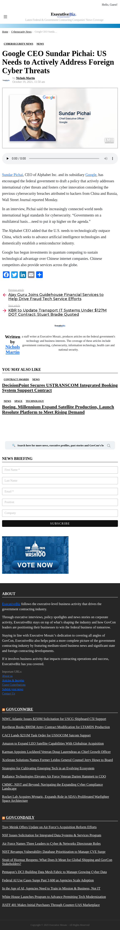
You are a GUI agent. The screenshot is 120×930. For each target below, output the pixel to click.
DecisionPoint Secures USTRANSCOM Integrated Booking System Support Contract (60, 388)
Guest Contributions (14, 684)
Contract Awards (16, 379)
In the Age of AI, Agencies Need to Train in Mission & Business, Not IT (51, 888)
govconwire (19, 709)
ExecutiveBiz (11, 604)
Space (18, 401)
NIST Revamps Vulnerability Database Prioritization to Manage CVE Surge (53, 852)
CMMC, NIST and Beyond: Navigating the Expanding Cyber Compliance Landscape (52, 786)
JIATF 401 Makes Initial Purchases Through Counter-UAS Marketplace (51, 905)
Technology (35, 401)
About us (7, 676)
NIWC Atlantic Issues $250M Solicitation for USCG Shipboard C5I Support (54, 719)
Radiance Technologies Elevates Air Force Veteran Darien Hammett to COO (54, 776)
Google (90, 175)
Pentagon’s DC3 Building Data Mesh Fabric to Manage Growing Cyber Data (54, 872)
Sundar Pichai (12, 175)
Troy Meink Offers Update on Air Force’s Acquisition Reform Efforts (49, 827)
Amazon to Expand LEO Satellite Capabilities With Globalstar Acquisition (53, 743)
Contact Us (8, 693)
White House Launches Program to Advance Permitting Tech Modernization (54, 897)
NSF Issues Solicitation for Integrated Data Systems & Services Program (51, 835)
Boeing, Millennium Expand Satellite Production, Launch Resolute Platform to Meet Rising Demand (58, 409)
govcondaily (20, 817)
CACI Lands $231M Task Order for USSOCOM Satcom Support (46, 735)
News (35, 379)
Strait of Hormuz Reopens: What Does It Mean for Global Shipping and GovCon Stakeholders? (57, 862)
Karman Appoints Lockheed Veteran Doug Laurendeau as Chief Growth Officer (56, 752)
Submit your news (12, 689)
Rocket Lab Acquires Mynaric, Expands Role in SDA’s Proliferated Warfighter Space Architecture (55, 798)
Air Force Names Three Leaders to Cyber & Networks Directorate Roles (51, 844)
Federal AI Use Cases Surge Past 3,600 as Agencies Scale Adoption (48, 880)
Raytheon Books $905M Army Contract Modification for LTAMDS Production (56, 727)
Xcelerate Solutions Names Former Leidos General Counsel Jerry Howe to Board (57, 760)
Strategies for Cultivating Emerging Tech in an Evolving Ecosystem (48, 768)
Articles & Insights (13, 680)
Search (109, 446)
